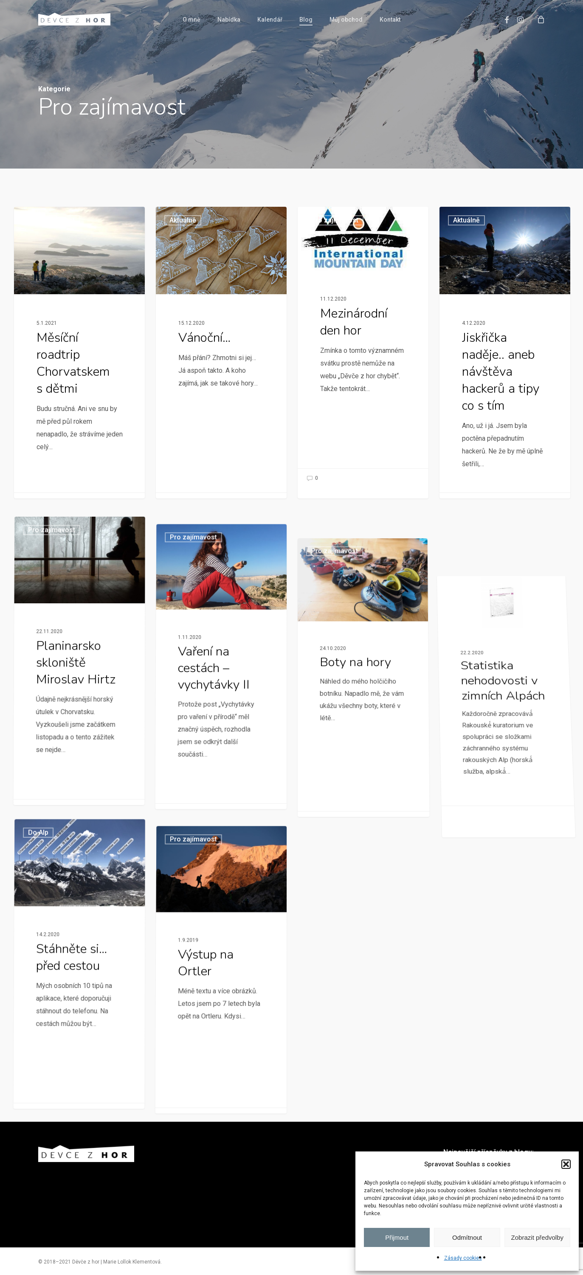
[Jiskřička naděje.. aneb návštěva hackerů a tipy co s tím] (505, 357)
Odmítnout (467, 1237)
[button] (566, 1164)
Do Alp (45, 927)
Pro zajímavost (51, 220)
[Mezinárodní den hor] (363, 348)
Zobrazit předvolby (537, 1237)
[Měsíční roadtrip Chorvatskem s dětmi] (79, 352)
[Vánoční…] (221, 352)
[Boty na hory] (368, 844)
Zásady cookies (463, 1258)
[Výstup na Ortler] (218, 1080)
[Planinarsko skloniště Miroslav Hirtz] (77, 742)
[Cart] (540, 19)
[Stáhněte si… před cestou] (76, 1052)
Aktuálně (182, 220)
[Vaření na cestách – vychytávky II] (218, 783)
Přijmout (396, 1237)
